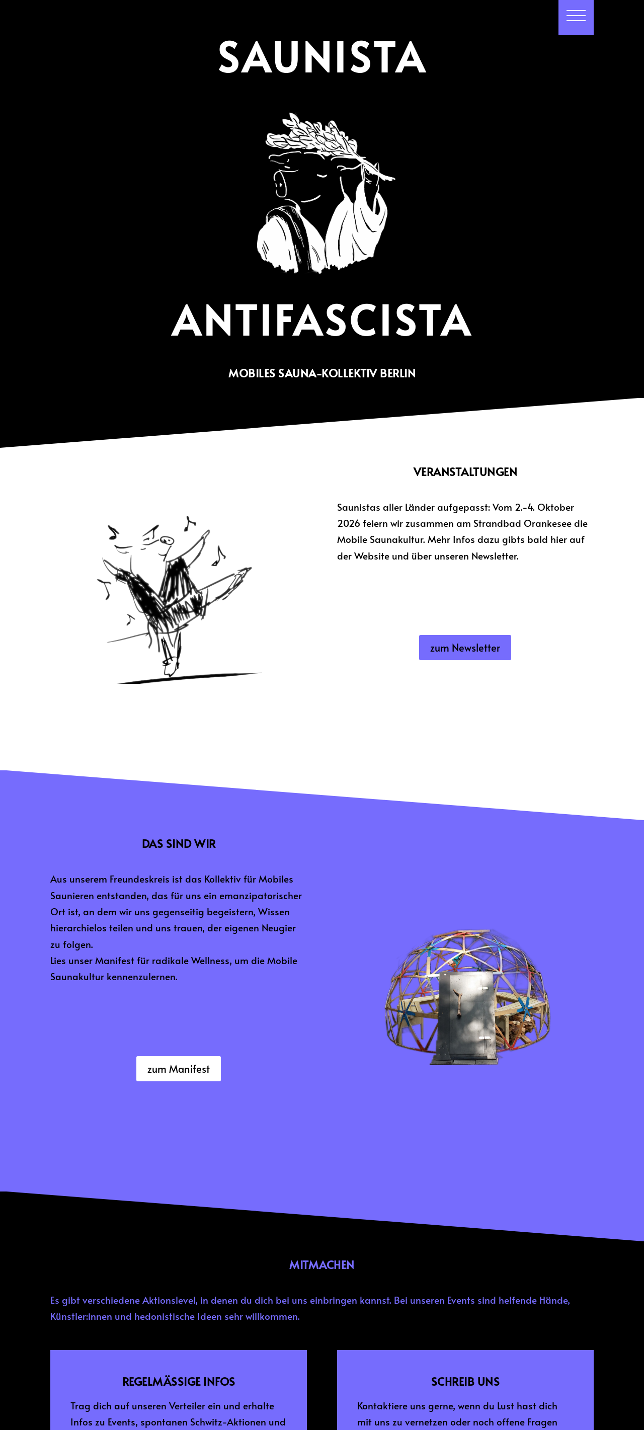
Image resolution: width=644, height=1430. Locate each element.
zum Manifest (178, 1069)
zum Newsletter (465, 648)
